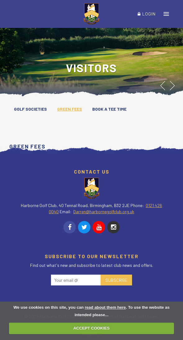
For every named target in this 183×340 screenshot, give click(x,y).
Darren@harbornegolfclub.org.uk (103, 211)
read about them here (105, 307)
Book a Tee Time (109, 109)
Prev (162, 85)
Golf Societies (30, 109)
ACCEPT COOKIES (91, 328)
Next (173, 85)
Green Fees (69, 109)
